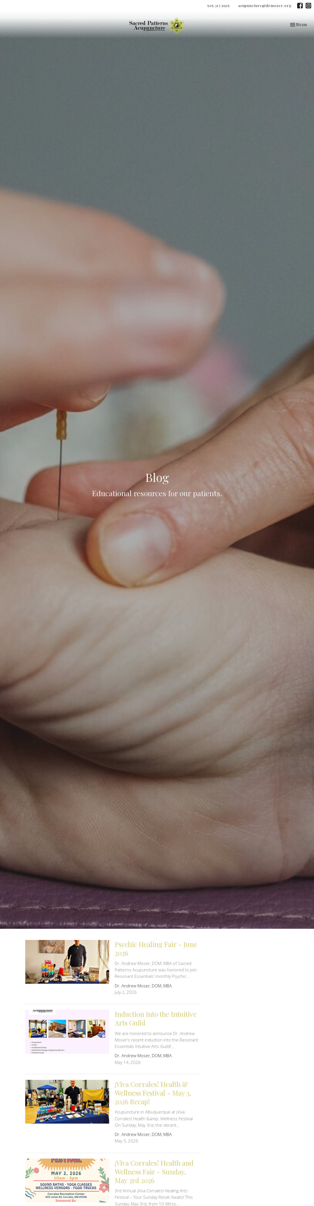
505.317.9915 (218, 5)
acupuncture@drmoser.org (265, 5)
